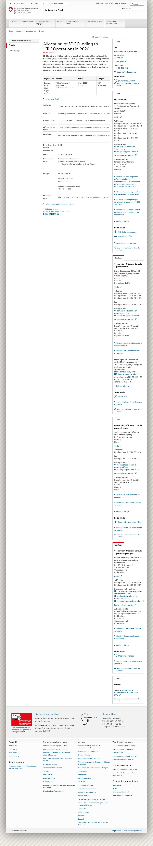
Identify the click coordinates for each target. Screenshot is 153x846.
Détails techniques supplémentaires (59, 204)
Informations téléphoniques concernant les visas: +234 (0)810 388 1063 (127, 202)
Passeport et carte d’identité (88, 752)
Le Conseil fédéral (19, 4)
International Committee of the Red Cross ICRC (126, 692)
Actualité (14, 23)
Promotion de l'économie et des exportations (124, 774)
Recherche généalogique (87, 792)
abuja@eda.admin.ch (126, 147)
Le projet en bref (52, 99)
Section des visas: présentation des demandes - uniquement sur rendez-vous (127, 212)
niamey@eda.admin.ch (126, 465)
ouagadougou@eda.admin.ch (129, 591)
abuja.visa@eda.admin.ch (127, 152)
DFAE (36, 4)
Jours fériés (13, 753)
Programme (116, 785)
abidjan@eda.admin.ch (127, 596)
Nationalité (82, 816)
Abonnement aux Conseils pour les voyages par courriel (59, 786)
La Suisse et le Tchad (95, 23)
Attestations (82, 775)
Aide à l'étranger (49, 778)
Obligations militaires (85, 785)
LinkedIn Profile (125, 236)
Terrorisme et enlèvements (52, 768)
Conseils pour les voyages (45, 23)
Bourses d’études (84, 796)
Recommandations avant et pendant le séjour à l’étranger (57, 754)
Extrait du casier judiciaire (87, 789)
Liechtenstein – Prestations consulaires (91, 799)
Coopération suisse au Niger (130, 522)
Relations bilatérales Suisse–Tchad (124, 769)
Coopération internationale (115, 23)
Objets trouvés (83, 782)
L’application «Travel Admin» (53, 791)
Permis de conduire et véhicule (89, 758)
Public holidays (122, 221)
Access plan (120, 61)
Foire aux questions (50, 764)
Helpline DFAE (109, 714)
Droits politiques (84, 755)
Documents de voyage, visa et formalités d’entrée (57, 760)
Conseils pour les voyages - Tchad (55, 746)
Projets (114, 789)
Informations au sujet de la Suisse (124, 756)
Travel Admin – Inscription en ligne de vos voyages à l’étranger (93, 804)
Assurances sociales (84, 778)
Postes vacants (14, 756)
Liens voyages (48, 782)
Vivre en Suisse (117, 753)
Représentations (27, 23)
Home (11, 31)
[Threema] (52, 213)
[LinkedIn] (50, 213)
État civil (81, 819)
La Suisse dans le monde (54, 4)
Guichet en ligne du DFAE (47, 714)
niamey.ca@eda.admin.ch (128, 469)
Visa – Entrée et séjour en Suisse (123, 746)
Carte (118, 117)
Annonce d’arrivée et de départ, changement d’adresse (89, 747)
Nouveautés (13, 746)
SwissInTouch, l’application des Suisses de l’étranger (93, 824)
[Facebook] (44, 213)
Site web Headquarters (125, 155)
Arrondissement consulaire (126, 243)
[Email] (58, 213)
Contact (117, 41)
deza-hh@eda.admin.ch (127, 72)
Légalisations (82, 771)
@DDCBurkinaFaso (126, 656)
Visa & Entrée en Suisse (75, 23)
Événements (13, 749)
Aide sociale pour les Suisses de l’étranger (93, 768)
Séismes (46, 771)
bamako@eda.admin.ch (127, 311)
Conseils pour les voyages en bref (55, 749)
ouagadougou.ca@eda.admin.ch (131, 601)
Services (60, 23)
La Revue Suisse (83, 812)
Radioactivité (48, 775)
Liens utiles (82, 809)
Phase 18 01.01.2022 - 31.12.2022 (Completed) (77, 197)
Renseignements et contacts (122, 749)
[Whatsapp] (55, 213)
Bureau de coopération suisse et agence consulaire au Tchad (23, 767)
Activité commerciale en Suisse (123, 760)
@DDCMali (122, 396)
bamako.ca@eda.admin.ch (128, 315)
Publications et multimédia (122, 795)
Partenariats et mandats (120, 792)
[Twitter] (47, 213)
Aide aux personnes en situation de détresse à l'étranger (94, 763)
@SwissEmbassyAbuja (127, 232)
